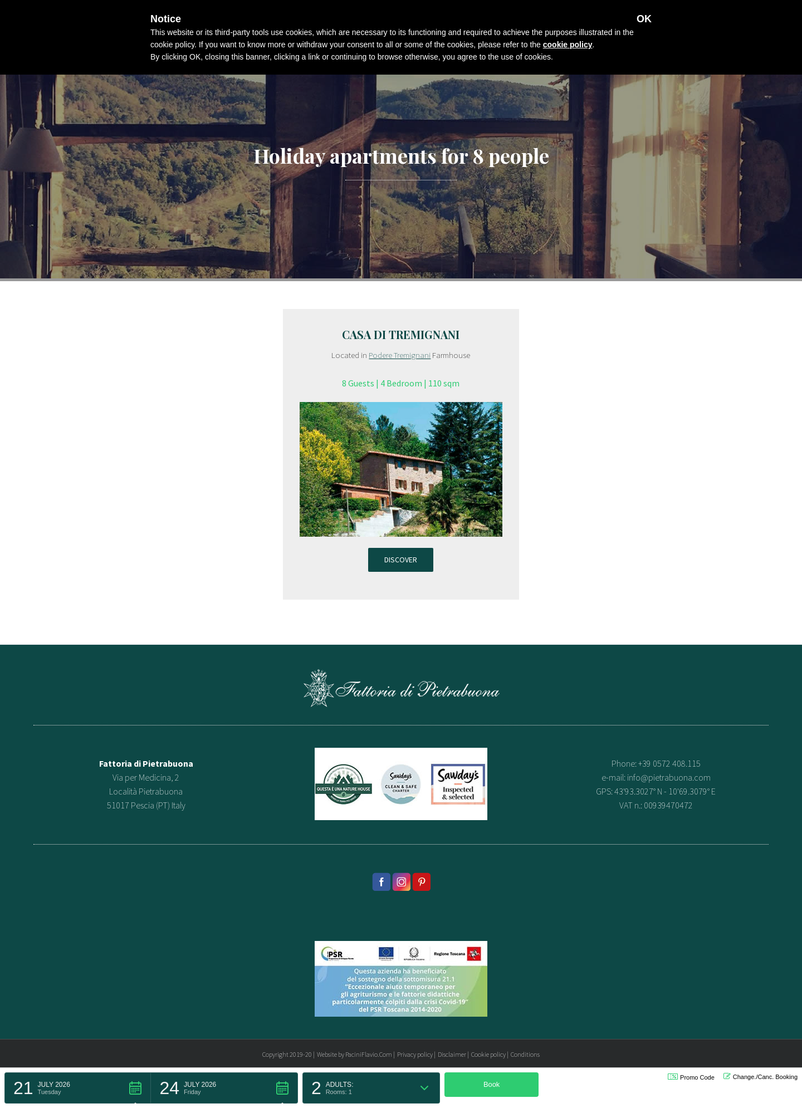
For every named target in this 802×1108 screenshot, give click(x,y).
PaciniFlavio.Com (368, 1054)
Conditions (525, 1054)
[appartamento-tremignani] (401, 408)
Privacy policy (415, 1054)
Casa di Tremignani (400, 334)
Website (327, 1054)
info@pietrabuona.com (669, 777)
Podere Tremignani (400, 355)
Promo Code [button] (691, 1077)
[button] (77, 1088)
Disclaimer (452, 1054)
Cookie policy (488, 1054)
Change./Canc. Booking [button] (760, 1076)
